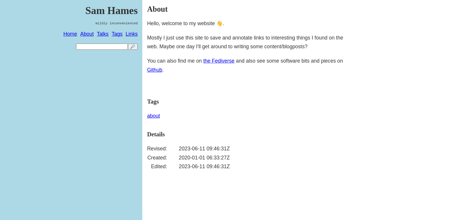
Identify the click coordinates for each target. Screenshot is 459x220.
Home (70, 34)
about (153, 116)
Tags (117, 34)
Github (154, 70)
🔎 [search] (132, 46)
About (87, 34)
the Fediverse (218, 61)
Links (132, 34)
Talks (103, 34)
